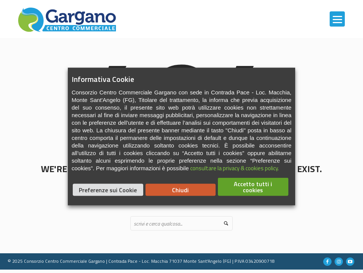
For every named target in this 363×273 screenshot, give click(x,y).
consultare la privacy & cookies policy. (234, 168)
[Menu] (337, 19)
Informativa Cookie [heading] (103, 79)
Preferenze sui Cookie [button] (108, 190)
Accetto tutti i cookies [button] (253, 187)
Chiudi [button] (180, 190)
